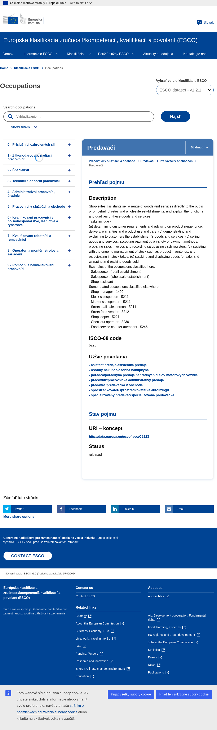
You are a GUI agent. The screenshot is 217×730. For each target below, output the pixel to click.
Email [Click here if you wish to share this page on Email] (180, 509)
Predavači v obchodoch (176, 161)
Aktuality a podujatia (158, 54)
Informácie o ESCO (38, 54)
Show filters (20, 127)
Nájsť (175, 116)
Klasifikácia (75, 54)
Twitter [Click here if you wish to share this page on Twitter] (19, 509)
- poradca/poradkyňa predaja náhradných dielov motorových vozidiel (144, 375)
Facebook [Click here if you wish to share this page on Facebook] (75, 509)
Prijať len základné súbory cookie (184, 694)
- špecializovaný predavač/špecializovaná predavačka (131, 395)
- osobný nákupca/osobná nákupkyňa (119, 370)
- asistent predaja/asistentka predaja (118, 365)
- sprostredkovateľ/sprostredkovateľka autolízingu (129, 390)
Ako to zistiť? (81, 3)
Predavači (147, 161)
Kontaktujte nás (194, 54)
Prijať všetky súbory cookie (131, 694)
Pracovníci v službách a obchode (112, 161)
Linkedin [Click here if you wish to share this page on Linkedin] (128, 509)
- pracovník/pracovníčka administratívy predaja (126, 380)
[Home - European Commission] (28, 19)
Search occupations (19, 107)
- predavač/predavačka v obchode (116, 385)
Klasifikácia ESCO (26, 68)
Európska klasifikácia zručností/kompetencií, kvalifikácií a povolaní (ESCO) (31, 593)
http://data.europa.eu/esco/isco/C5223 (119, 436)
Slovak (205, 22)
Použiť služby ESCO (113, 54)
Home (4, 68)
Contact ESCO (85, 596)
